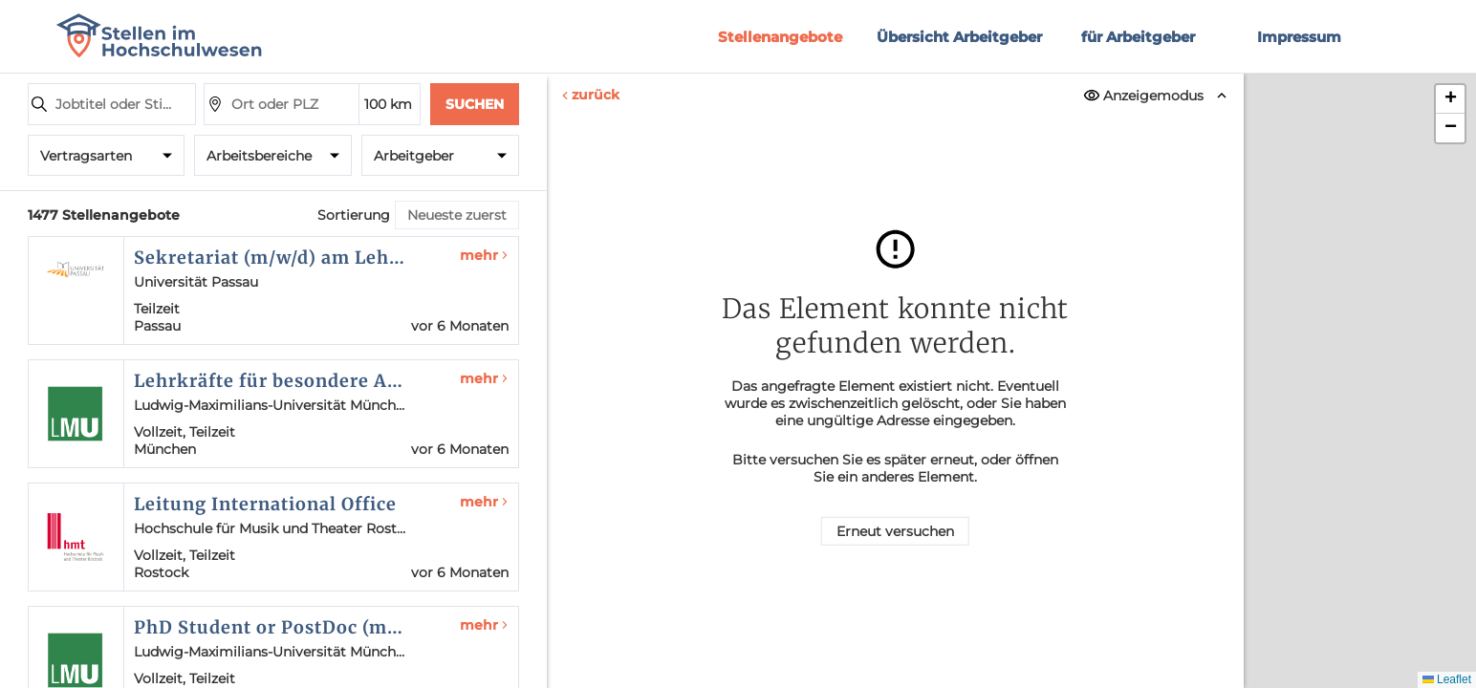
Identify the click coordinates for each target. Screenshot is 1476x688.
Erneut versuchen (895, 531)
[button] (1450, 99)
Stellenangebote (780, 37)
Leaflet (1446, 679)
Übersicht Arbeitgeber (959, 37)
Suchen (474, 104)
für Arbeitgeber (1138, 37)
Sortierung (353, 215)
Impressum (1299, 37)
